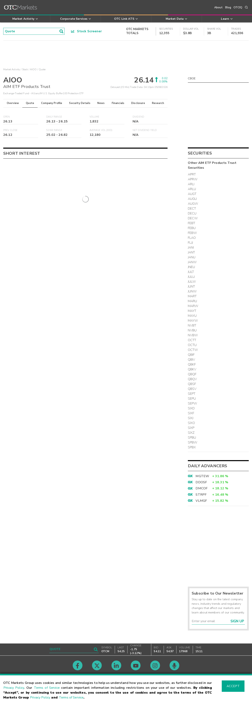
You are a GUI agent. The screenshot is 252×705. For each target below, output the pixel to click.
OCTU (192, 345)
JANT (191, 252)
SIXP (191, 428)
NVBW (193, 335)
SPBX (192, 447)
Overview (13, 103)
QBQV (192, 379)
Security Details (79, 103)
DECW (193, 218)
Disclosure (138, 103)
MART (192, 296)
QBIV (191, 359)
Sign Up (237, 621)
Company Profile (51, 103)
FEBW (192, 233)
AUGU (192, 199)
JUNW (192, 291)
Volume (95, 116)
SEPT (192, 393)
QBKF (192, 364)
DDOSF (201, 482)
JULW (192, 281)
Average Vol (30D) (101, 130)
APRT (192, 174)
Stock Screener (86, 31)
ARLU (192, 189)
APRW (193, 179)
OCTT (192, 340)
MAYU (192, 316)
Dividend (138, 116)
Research (158, 103)
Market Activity (11, 69)
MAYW (193, 320)
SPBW (192, 442)
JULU (191, 277)
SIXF (191, 413)
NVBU (192, 330)
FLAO (192, 238)
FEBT (191, 223)
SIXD (191, 408)
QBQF (192, 374)
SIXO (191, 423)
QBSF (192, 384)
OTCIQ (238, 7)
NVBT (192, 325)
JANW (192, 262)
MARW (193, 306)
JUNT (191, 286)
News (101, 103)
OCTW (193, 350)
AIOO (33, 69)
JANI (191, 247)
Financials (118, 103)
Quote (30, 103)
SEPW (192, 403)
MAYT (192, 311)
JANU (192, 257)
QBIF (191, 354)
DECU (192, 213)
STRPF (201, 494)
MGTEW (202, 476)
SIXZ (191, 432)
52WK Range (54, 130)
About (218, 7)
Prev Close (10, 130)
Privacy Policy (13, 688)
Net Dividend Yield (145, 130)
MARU (192, 301)
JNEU (191, 267)
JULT (191, 272)
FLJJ (190, 242)
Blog (228, 7)
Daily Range (54, 116)
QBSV (192, 389)
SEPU (192, 398)
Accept (233, 686)
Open (6, 116)
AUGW (193, 203)
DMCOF (202, 488)
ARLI (191, 184)
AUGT (192, 194)
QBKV (192, 369)
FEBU (192, 228)
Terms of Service (47, 688)
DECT (192, 208)
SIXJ (191, 418)
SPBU (192, 437)
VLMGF (201, 500)
